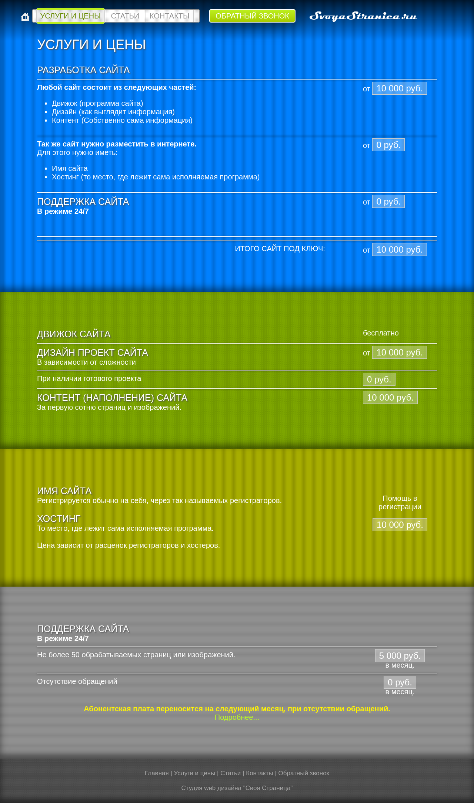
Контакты (170, 16)
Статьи (125, 16)
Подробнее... (237, 717)
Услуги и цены (70, 16)
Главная (157, 773)
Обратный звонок (252, 16)
